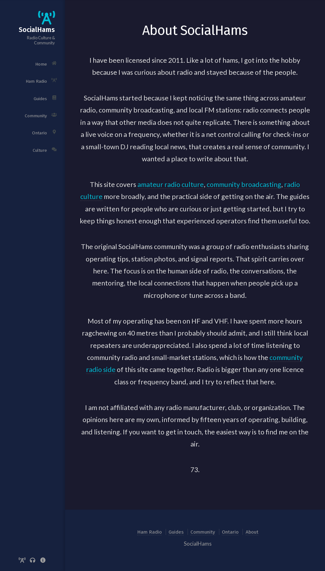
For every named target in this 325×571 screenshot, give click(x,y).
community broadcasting (244, 184)
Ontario (230, 532)
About (252, 532)
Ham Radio (149, 532)
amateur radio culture (170, 184)
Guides (176, 532)
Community (202, 532)
